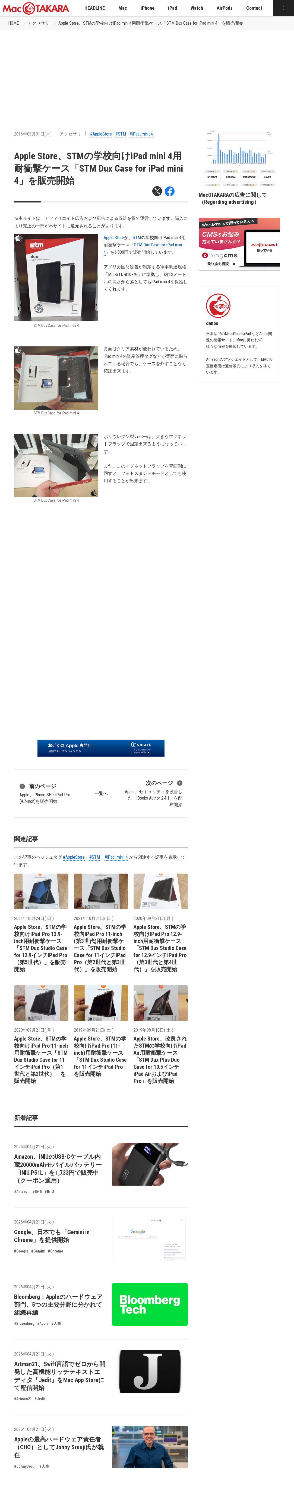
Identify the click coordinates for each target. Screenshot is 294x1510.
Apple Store (114, 237)
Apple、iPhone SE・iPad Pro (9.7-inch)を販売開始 (45, 793)
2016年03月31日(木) (33, 134)
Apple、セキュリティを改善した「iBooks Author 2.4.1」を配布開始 (153, 793)
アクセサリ (38, 23)
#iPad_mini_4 (141, 134)
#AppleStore (101, 134)
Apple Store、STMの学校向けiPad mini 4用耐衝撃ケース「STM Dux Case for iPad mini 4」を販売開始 (151, 23)
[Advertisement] (147, 71)
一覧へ (101, 793)
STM (137, 237)
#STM (120, 134)
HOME (13, 23)
